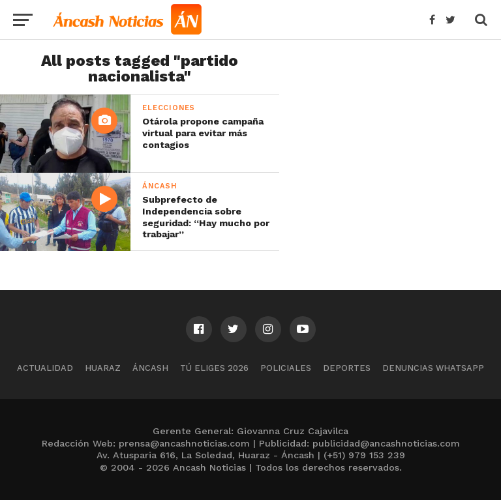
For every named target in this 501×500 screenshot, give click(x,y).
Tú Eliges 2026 (214, 368)
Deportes (347, 368)
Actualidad (45, 368)
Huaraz (103, 368)
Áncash (150, 368)
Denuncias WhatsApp (433, 368)
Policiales (285, 368)
